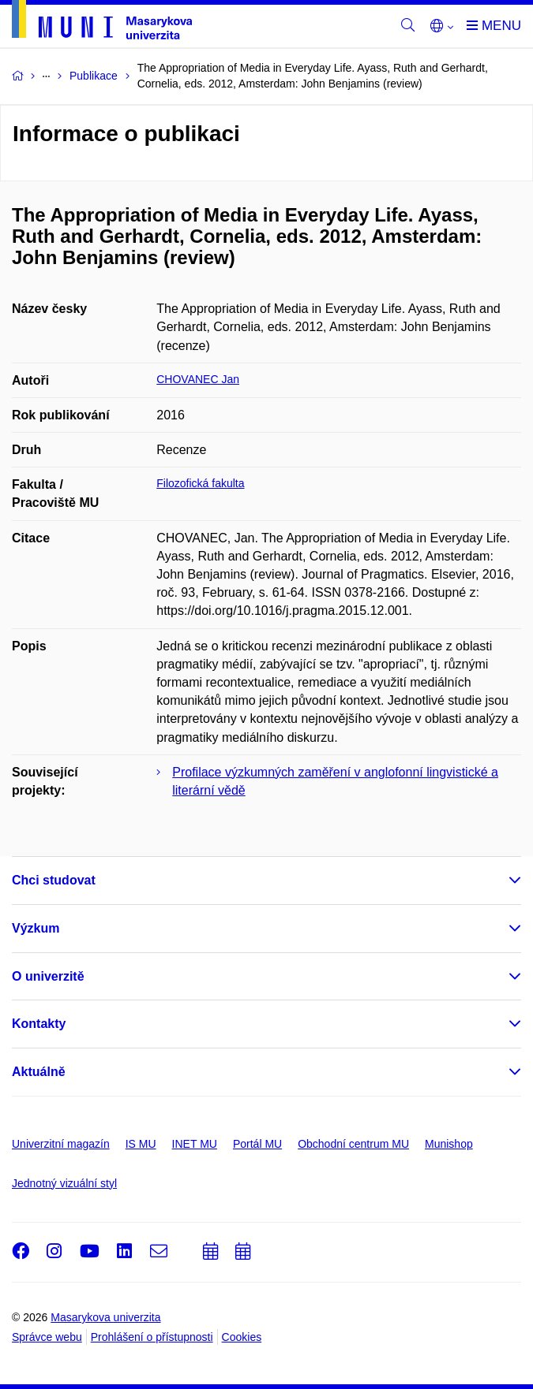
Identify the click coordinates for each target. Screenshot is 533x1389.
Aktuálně (39, 1071)
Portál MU (257, 1144)
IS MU (141, 1144)
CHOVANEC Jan (197, 379)
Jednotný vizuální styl (64, 1183)
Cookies (242, 1337)
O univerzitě (48, 976)
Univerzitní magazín (61, 1144)
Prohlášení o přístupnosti (152, 1337)
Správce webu (47, 1337)
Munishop (449, 1144)
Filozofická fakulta (200, 483)
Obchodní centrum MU (353, 1144)
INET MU (194, 1144)
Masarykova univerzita (105, 1317)
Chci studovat (54, 880)
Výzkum (35, 928)
